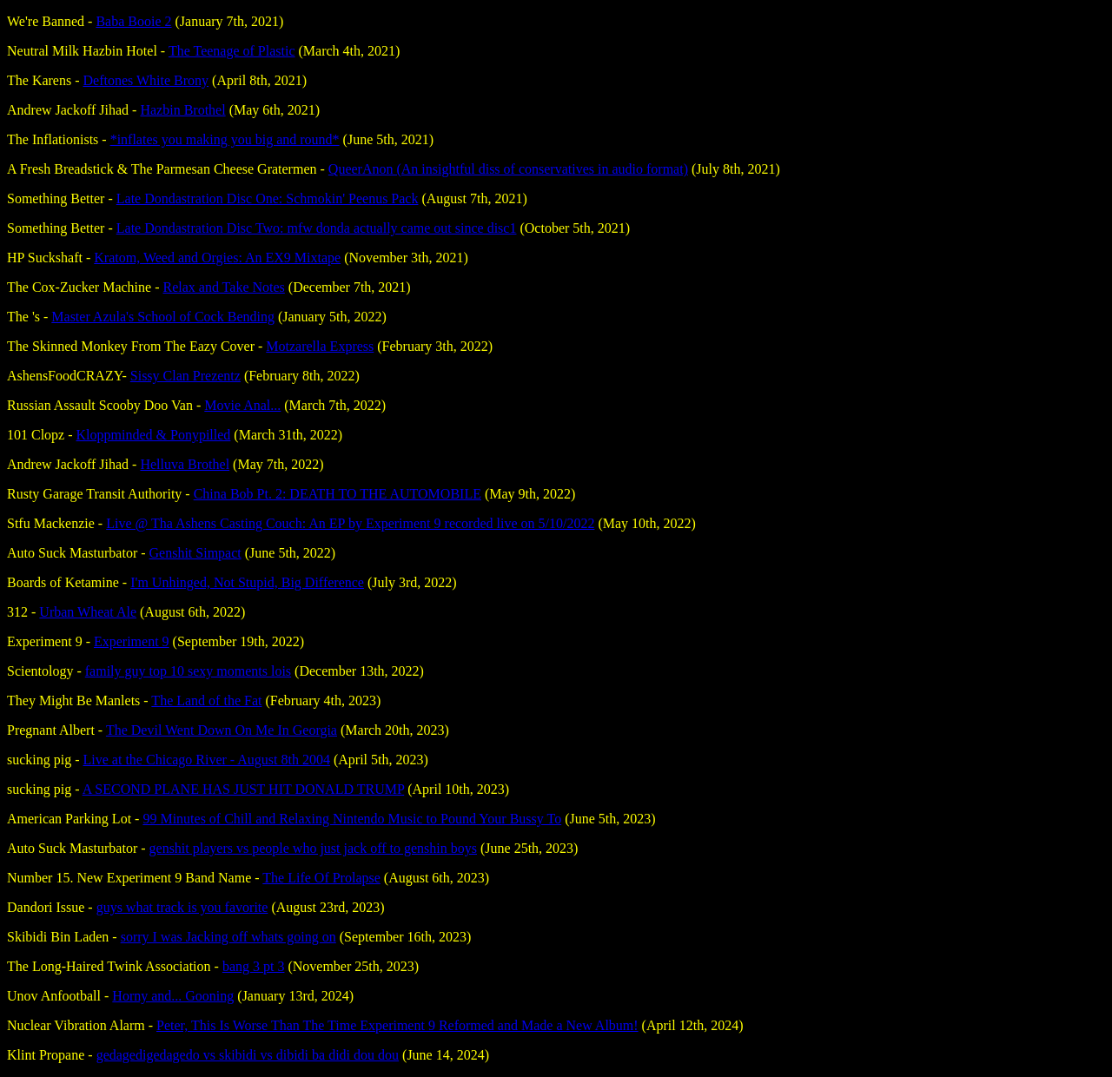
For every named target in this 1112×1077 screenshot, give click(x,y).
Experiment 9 (131, 641)
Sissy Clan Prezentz (185, 375)
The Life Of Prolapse (321, 877)
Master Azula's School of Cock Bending (163, 316)
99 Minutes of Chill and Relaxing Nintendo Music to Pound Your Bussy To (351, 818)
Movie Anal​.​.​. (242, 405)
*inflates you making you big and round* (225, 139)
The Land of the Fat (206, 700)
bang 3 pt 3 (253, 966)
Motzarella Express (320, 346)
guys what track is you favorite (182, 907)
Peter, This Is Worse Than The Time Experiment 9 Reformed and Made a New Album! (397, 1025)
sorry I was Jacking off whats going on (228, 936)
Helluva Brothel (184, 464)
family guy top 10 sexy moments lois (188, 671)
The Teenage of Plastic (232, 50)
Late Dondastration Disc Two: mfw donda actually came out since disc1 (316, 228)
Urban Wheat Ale (87, 612)
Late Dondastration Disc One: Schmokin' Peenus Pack (267, 198)
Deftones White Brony (146, 80)
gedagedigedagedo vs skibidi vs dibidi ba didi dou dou (247, 1054)
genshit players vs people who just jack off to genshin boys (313, 848)
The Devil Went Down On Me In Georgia (221, 730)
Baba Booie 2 (133, 21)
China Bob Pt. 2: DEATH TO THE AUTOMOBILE (337, 493)
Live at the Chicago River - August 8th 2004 (206, 759)
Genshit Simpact (195, 552)
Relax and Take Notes (223, 287)
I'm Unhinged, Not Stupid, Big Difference (247, 582)
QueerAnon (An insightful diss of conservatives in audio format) (508, 169)
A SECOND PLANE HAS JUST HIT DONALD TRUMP (244, 789)
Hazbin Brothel (182, 109)
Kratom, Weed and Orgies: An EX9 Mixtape (217, 257)
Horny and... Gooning (173, 995)
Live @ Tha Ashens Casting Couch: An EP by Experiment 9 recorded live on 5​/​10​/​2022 (350, 523)
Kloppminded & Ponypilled (153, 434)
